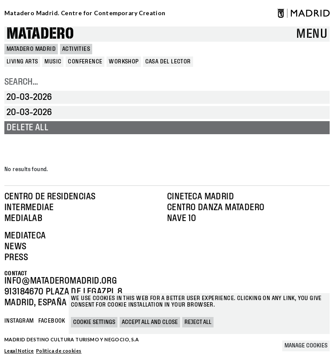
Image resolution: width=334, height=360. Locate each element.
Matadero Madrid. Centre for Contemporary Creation (85, 13)
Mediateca (25, 235)
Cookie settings (94, 322)
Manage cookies (305, 346)
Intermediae (28, 207)
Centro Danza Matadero (215, 207)
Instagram (19, 321)
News (15, 246)
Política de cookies (59, 350)
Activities (76, 49)
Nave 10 (182, 218)
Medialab (23, 218)
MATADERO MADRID (31, 49)
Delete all (27, 127)
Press (16, 257)
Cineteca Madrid (200, 196)
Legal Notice (19, 350)
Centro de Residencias (49, 196)
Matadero (40, 34)
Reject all (197, 322)
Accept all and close (150, 322)
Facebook (51, 321)
